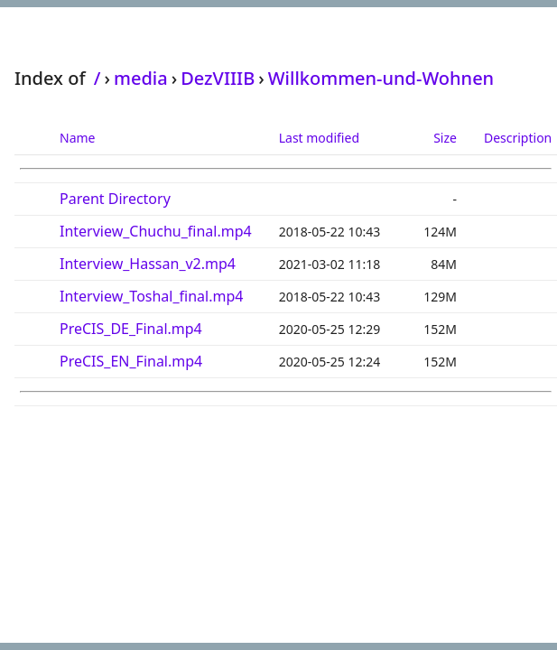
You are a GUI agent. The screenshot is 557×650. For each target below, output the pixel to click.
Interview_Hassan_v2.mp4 (148, 264)
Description (518, 137)
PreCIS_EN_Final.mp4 (131, 361)
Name (77, 137)
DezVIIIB (218, 78)
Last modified (319, 137)
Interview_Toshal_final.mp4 (151, 296)
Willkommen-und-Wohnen (381, 78)
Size (445, 137)
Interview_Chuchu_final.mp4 (156, 231)
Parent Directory (115, 199)
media (141, 78)
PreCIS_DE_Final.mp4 (131, 329)
